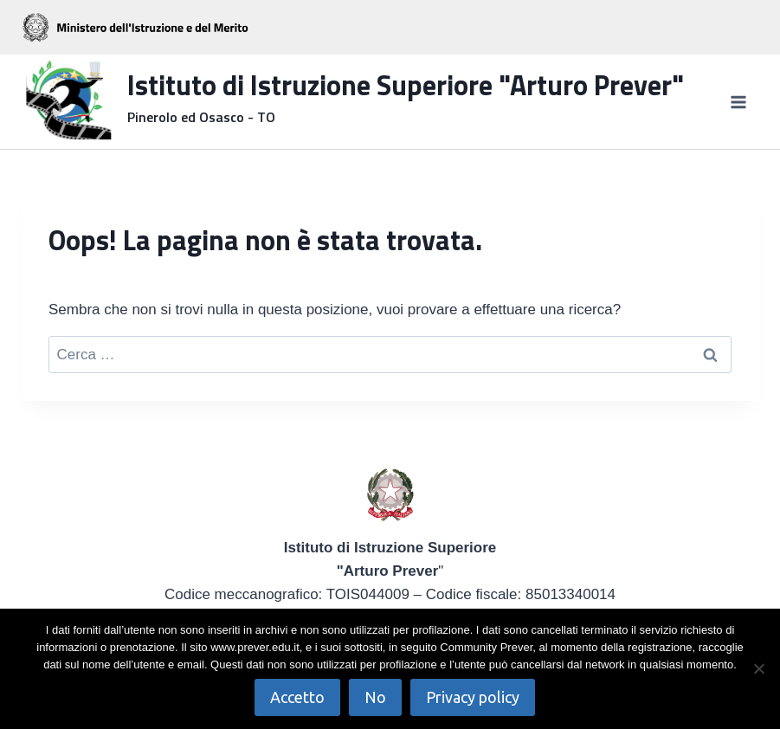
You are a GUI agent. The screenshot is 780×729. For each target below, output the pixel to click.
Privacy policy (472, 697)
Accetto (297, 697)
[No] (758, 668)
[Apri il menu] (738, 101)
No (375, 697)
